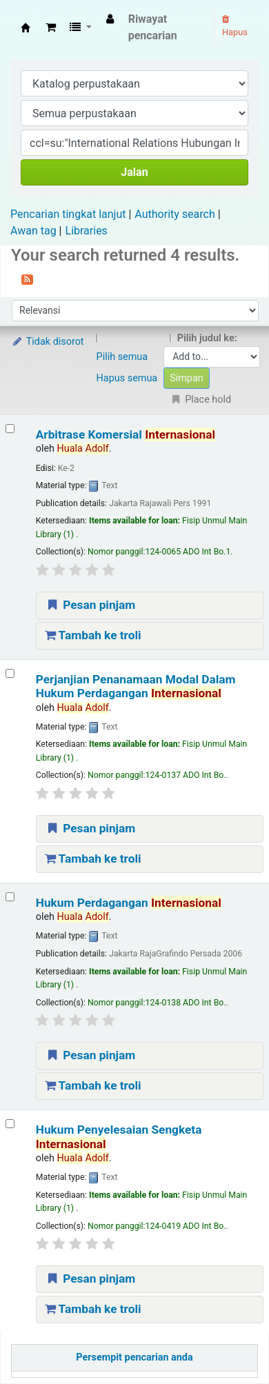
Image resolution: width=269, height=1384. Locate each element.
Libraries (87, 230)
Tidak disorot (47, 342)
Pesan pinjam (90, 605)
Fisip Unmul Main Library (25, 27)
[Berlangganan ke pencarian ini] (27, 278)
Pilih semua (122, 357)
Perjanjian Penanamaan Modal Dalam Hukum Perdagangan (136, 686)
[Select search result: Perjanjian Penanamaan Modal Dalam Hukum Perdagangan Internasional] (10, 673)
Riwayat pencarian (152, 27)
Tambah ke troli (93, 635)
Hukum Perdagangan (128, 903)
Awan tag (33, 230)
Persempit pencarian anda (134, 1357)
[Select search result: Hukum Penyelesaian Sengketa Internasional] (10, 1123)
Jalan (134, 172)
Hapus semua (127, 378)
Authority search (174, 214)
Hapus (235, 26)
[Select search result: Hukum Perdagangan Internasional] (10, 896)
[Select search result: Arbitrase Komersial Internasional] (10, 428)
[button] (50, 27)
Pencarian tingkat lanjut (68, 214)
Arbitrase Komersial (125, 434)
